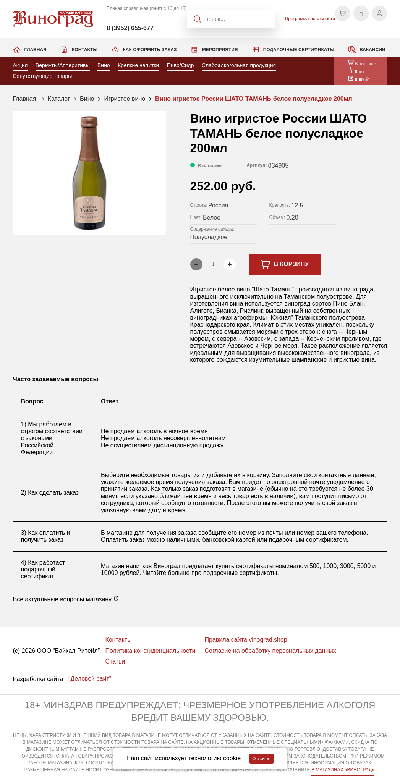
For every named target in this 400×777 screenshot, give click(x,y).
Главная (35, 49)
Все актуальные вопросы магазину (66, 599)
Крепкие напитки (138, 65)
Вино (103, 65)
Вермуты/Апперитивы (63, 65)
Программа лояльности (310, 18)
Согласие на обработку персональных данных (270, 651)
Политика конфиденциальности (150, 651)
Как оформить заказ (150, 49)
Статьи (115, 661)
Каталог (59, 99)
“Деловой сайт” (89, 678)
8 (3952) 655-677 (130, 28)
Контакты (84, 49)
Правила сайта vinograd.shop (245, 639)
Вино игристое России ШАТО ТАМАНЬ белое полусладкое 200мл (253, 99)
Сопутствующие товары (42, 76)
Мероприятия (220, 49)
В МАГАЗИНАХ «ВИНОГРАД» (342, 769)
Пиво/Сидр (180, 65)
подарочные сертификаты (240, 573)
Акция (20, 65)
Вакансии (372, 49)
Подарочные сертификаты (298, 49)
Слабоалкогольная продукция (239, 65)
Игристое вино (124, 99)
